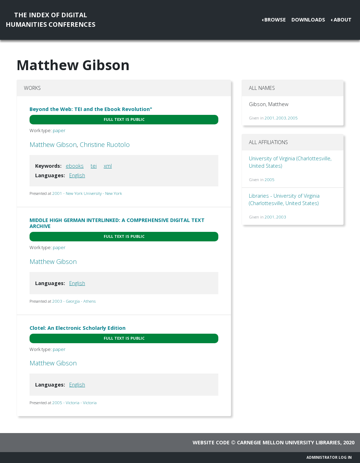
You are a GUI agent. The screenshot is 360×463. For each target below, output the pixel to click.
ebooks (75, 165)
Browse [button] (275, 19)
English (77, 175)
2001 (270, 118)
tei (94, 165)
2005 (293, 118)
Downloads (308, 19)
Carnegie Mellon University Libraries (288, 442)
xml (108, 165)
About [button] (343, 19)
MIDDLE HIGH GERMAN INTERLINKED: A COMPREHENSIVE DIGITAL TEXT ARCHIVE (117, 223)
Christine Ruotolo (105, 144)
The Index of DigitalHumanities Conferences (50, 20)
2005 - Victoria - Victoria (74, 402)
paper (59, 130)
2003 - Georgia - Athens (74, 301)
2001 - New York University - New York (87, 193)
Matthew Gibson (53, 144)
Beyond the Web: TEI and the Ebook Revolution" (91, 109)
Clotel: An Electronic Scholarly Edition (78, 328)
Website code (211, 442)
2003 (281, 118)
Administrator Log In (329, 457)
